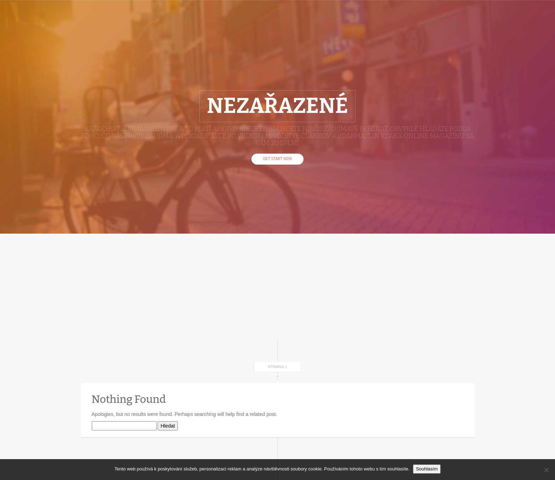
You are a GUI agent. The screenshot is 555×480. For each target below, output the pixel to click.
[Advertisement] (277, 286)
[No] (546, 469)
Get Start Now (277, 159)
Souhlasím (426, 469)
